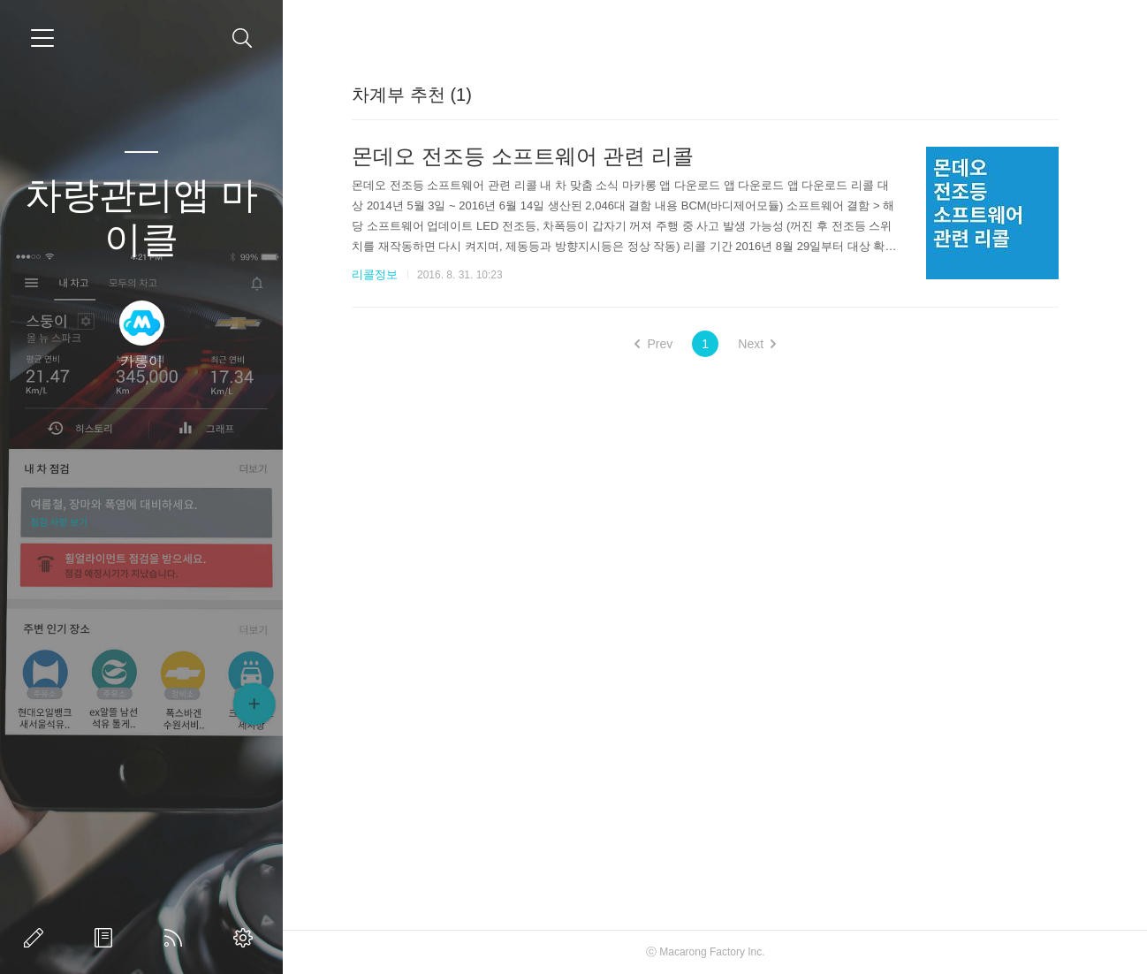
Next (757, 344)
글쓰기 (37, 937)
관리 (246, 937)
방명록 (107, 937)
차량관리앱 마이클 (141, 217)
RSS (177, 937)
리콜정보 (375, 274)
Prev (653, 344)
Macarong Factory (702, 952)
